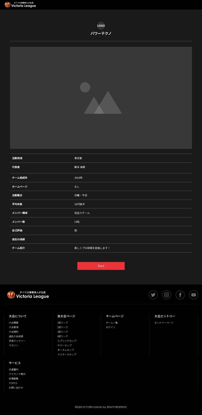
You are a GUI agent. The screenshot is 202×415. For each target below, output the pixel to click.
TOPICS (13, 383)
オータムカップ (65, 349)
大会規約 (13, 331)
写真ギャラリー (17, 340)
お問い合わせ (16, 387)
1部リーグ (62, 322)
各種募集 (13, 378)
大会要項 (13, 327)
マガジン (13, 345)
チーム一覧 (112, 322)
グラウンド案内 (17, 374)
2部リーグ (62, 327)
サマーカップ (64, 345)
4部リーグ (62, 336)
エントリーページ (163, 322)
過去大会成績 (16, 336)
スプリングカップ (66, 340)
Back (101, 266)
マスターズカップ (66, 354)
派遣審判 (13, 369)
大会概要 (13, 322)
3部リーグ (62, 331)
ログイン (110, 327)
